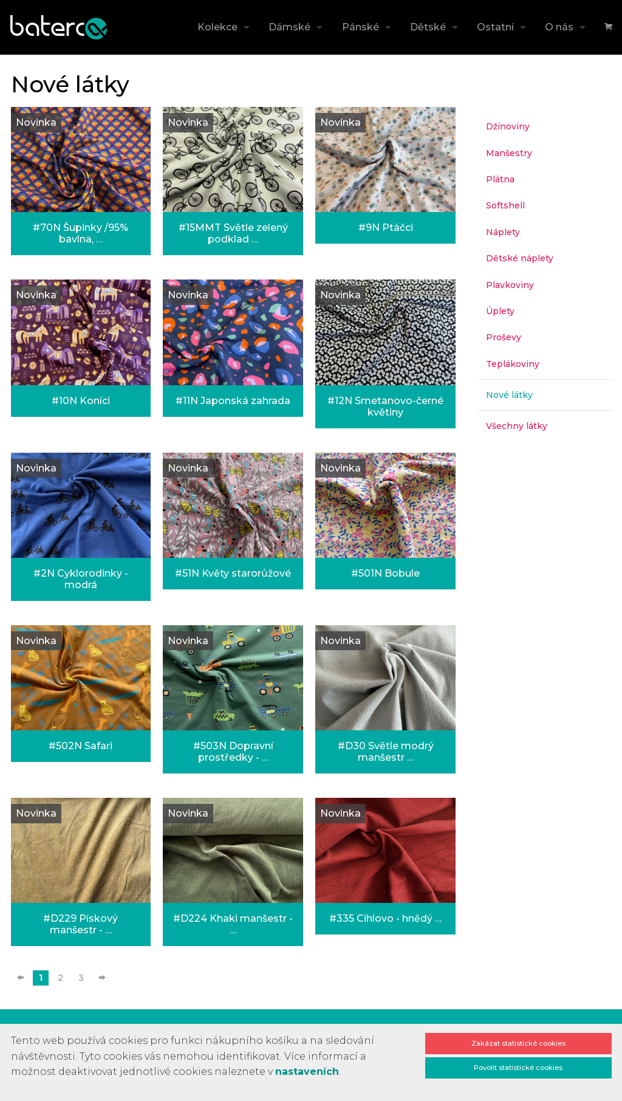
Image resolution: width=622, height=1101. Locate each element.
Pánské (360, 27)
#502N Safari (80, 746)
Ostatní (495, 27)
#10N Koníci (81, 400)
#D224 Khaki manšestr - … (233, 924)
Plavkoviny (510, 285)
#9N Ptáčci (385, 227)
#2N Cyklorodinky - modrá (80, 579)
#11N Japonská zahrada (233, 400)
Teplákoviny (512, 363)
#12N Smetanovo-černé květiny (385, 406)
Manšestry (509, 153)
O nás (559, 27)
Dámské (289, 27)
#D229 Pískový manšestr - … (80, 924)
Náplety (503, 232)
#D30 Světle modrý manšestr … (386, 751)
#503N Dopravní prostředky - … (233, 751)
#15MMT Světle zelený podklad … (233, 233)
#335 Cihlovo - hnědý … (385, 918)
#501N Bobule (385, 573)
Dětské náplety (519, 258)
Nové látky (509, 394)
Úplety (500, 311)
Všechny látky (516, 425)
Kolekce (217, 27)
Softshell (505, 205)
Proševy (503, 337)
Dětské (428, 27)
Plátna (500, 179)
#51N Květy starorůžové (233, 573)
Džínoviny (508, 126)
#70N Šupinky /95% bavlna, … (80, 233)
